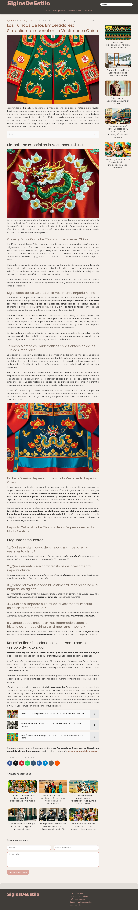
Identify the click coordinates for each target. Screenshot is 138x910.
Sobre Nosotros (74, 10)
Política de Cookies (77, 899)
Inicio (48, 10)
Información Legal (77, 893)
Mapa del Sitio (75, 905)
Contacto (88, 10)
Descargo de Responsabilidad (81, 902)
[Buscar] (130, 4)
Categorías (58, 10)
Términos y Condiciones (79, 896)
